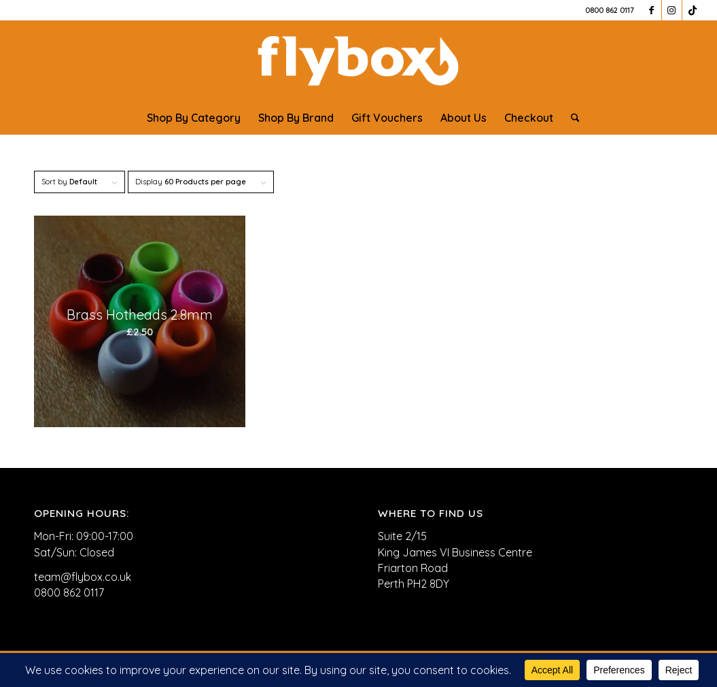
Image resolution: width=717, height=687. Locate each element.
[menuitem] (193, 118)
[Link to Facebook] (651, 10)
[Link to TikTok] (692, 10)
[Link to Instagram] (672, 10)
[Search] (571, 118)
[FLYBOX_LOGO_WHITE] (358, 60)
